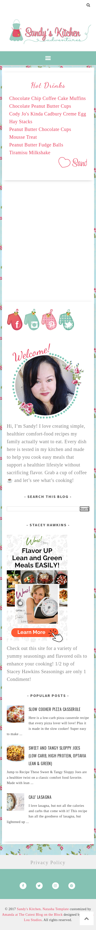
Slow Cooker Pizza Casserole (54, 709)
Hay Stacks (20, 121)
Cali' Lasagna (40, 797)
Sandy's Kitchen (28, 909)
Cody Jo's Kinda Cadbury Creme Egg (47, 113)
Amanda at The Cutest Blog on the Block (32, 914)
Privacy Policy (47, 862)
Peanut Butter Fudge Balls (36, 144)
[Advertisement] (48, 239)
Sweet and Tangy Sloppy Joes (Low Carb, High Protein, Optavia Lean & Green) (57, 755)
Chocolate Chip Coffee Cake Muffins (47, 98)
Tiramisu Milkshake (29, 152)
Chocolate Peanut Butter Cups (40, 106)
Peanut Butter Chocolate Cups (40, 129)
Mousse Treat (23, 137)
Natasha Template (56, 909)
